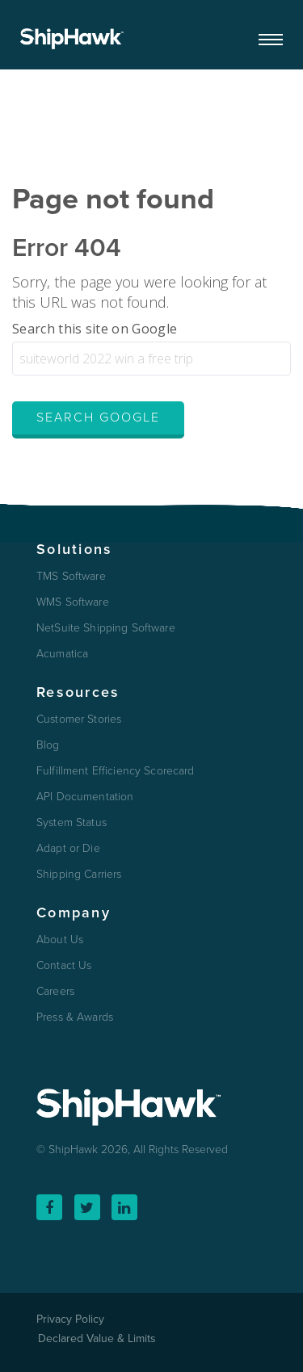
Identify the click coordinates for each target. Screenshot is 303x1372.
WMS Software (72, 602)
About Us (59, 940)
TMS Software (71, 576)
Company (73, 912)
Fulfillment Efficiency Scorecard (115, 771)
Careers (55, 991)
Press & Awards (74, 1017)
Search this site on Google (94, 329)
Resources (78, 692)
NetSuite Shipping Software (105, 628)
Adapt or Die (68, 848)
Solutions (74, 549)
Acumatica (62, 654)
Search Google (98, 417)
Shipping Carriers (78, 874)
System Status (71, 823)
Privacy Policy (70, 1319)
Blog (48, 745)
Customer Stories (78, 719)
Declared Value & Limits (97, 1339)
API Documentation (84, 797)
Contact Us (63, 965)
